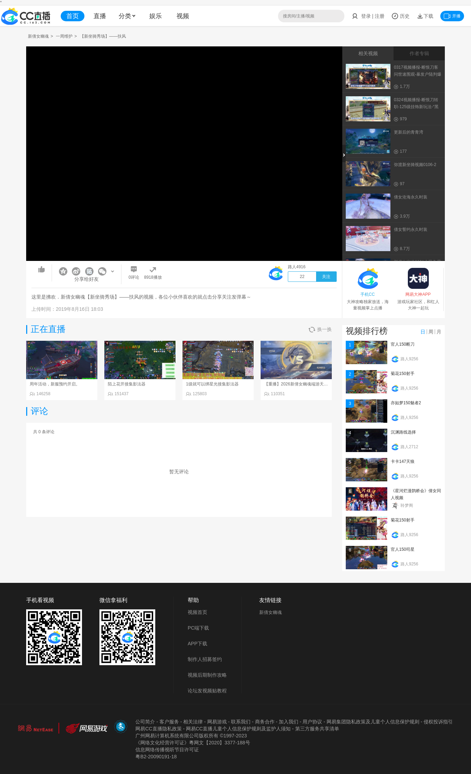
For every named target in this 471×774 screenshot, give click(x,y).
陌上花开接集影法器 (126, 384)
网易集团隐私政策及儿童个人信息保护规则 (373, 721)
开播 (452, 16)
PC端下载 (198, 627)
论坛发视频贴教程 (207, 690)
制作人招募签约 (205, 659)
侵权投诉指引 (438, 721)
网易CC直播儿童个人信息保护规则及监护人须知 (238, 728)
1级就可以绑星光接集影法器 (212, 384)
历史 (400, 16)
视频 (183, 16)
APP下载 (197, 643)
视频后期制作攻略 (207, 674)
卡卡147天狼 (402, 461)
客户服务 (169, 721)
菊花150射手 (402, 373)
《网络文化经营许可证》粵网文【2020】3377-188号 (192, 742)
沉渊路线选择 (403, 432)
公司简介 (145, 721)
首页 (72, 16)
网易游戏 (217, 721)
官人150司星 (402, 549)
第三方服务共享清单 (317, 728)
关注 (326, 276)
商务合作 (265, 721)
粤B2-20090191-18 (156, 756)
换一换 (320, 329)
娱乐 (155, 16)
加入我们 (288, 721)
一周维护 (64, 36)
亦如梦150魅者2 (406, 402)
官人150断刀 (402, 344)
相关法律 (193, 721)
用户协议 (312, 721)
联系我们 (241, 721)
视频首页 (197, 612)
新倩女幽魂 (38, 36)
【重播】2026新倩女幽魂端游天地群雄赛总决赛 (308, 384)
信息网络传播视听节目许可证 (167, 749)
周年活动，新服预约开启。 (55, 384)
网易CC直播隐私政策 (158, 728)
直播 (100, 16)
